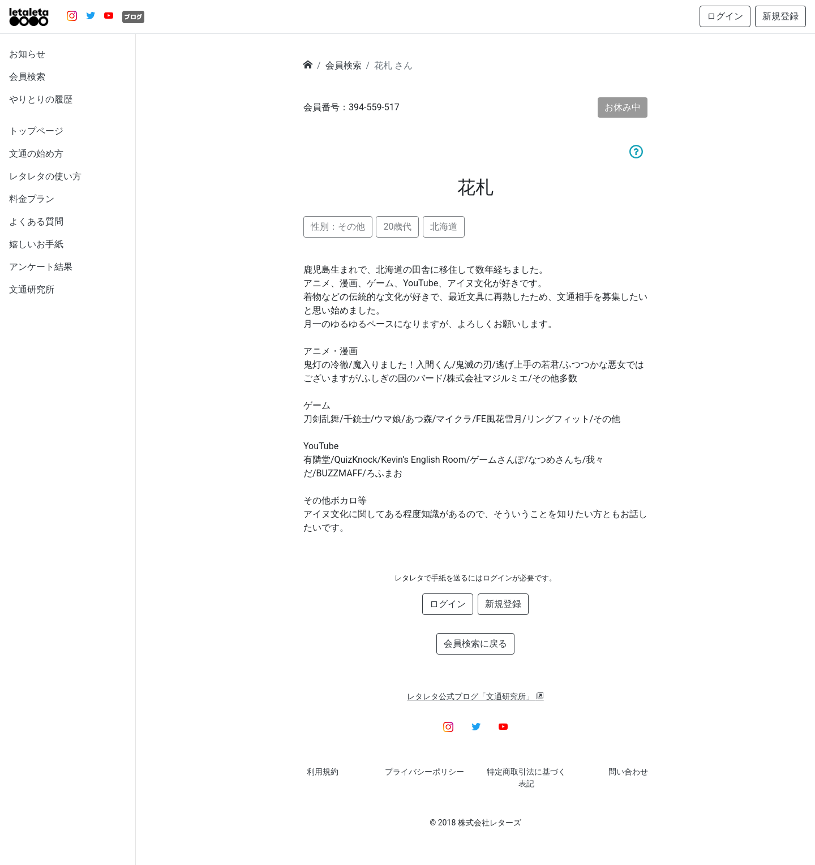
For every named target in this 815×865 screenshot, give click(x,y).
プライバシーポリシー (424, 771)
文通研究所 (31, 289)
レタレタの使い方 (45, 176)
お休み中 (622, 107)
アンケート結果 (40, 266)
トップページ (36, 131)
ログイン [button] (725, 16)
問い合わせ (628, 771)
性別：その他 (338, 226)
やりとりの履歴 (40, 99)
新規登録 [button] (780, 16)
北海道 (443, 226)
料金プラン (31, 198)
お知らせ (27, 54)
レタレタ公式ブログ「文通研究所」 (475, 696)
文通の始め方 (36, 153)
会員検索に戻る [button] (475, 643)
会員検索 (27, 76)
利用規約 (322, 771)
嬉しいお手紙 (36, 244)
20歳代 (397, 226)
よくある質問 (36, 221)
